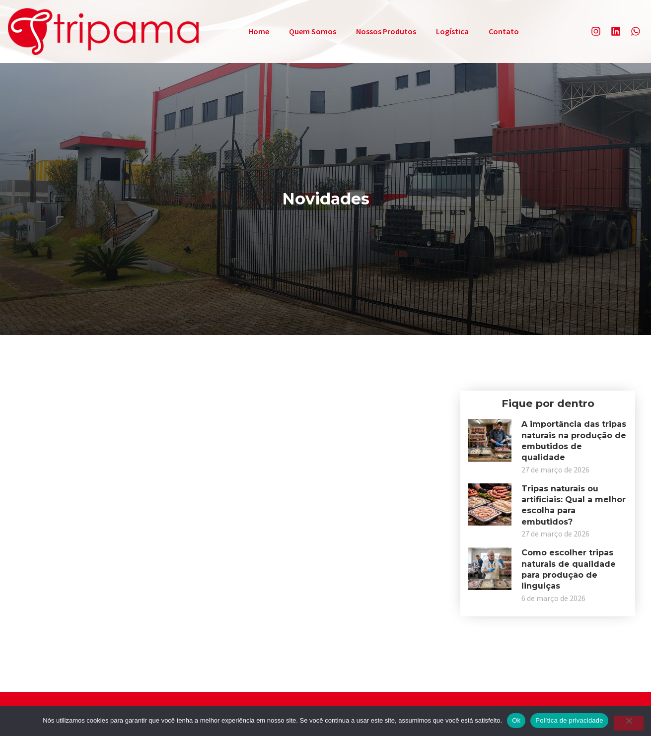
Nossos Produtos (386, 31)
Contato (504, 31)
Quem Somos (312, 31)
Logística (452, 31)
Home (258, 31)
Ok (516, 720)
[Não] (629, 723)
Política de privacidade (569, 720)
